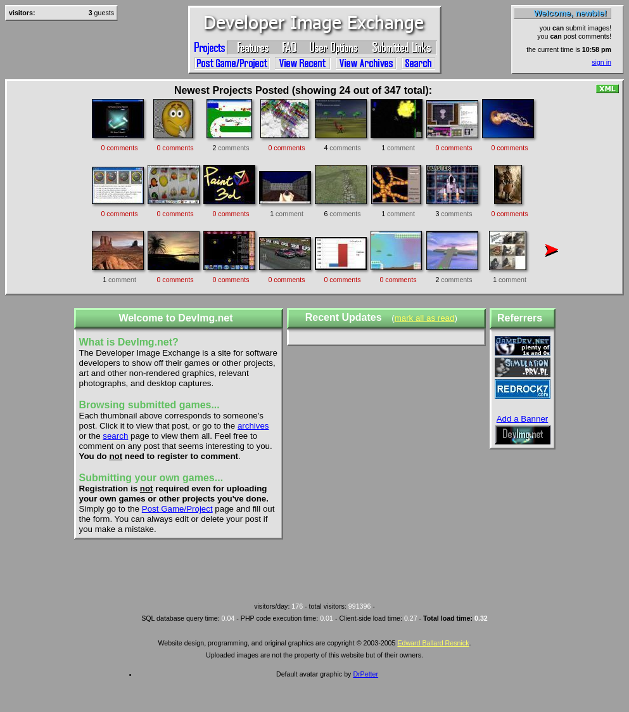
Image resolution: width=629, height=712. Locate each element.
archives (253, 425)
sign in (601, 62)
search (115, 436)
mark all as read (425, 318)
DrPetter (365, 674)
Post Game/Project (177, 509)
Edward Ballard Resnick (433, 643)
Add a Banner (523, 419)
